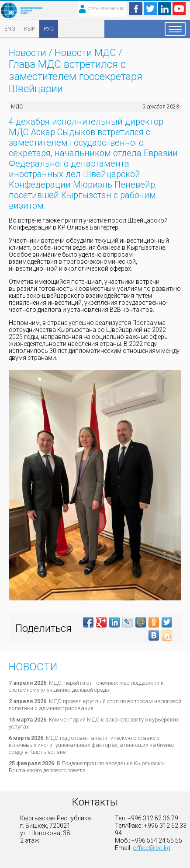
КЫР (29, 29)
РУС (49, 29)
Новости (27, 52)
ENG (9, 29)
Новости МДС (85, 52)
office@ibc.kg (151, 847)
